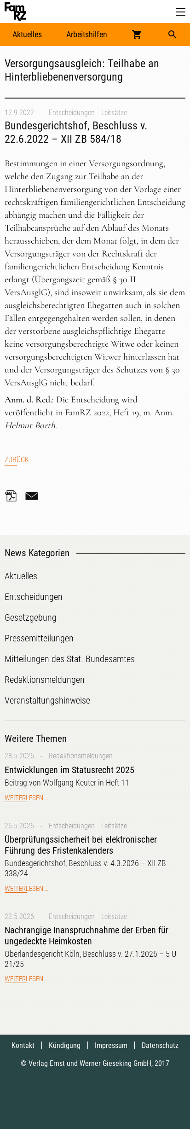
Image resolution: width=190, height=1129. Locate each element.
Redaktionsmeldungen (81, 755)
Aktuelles (27, 34)
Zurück (17, 459)
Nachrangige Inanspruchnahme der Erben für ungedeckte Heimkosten (86, 936)
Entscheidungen (72, 112)
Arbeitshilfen (86, 34)
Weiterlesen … (26, 798)
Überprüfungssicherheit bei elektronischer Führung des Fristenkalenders (81, 845)
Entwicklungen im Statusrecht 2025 (69, 769)
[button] (180, 12)
